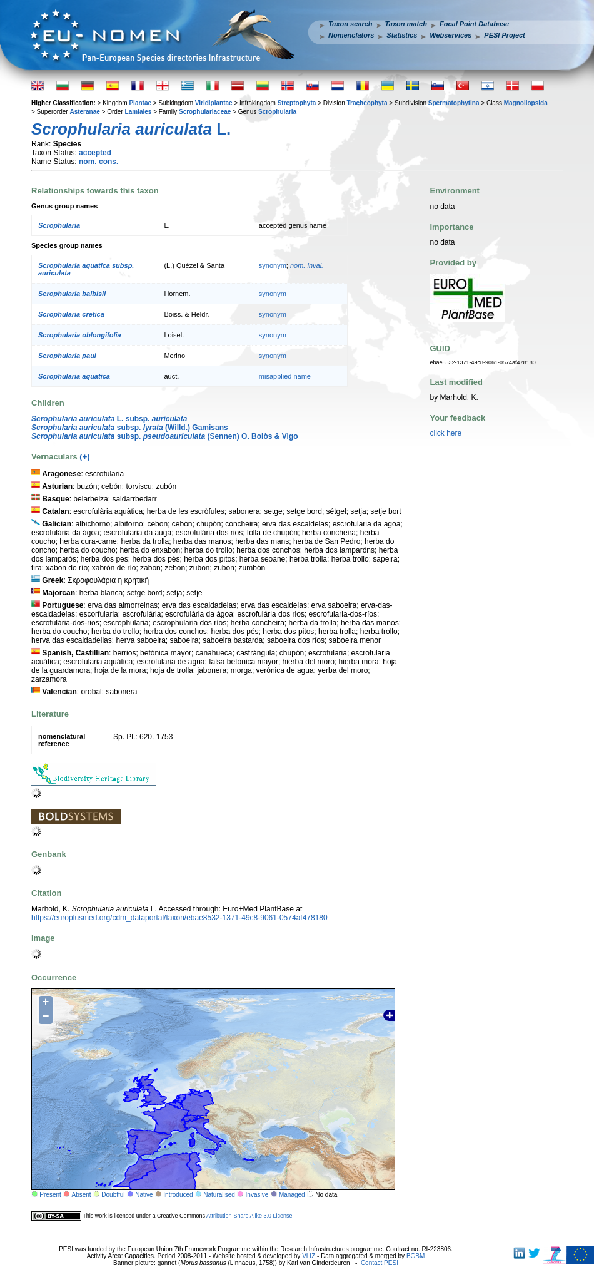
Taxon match (406, 24)
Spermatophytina (454, 103)
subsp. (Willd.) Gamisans (129, 427)
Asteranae (84, 111)
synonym (272, 265)
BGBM (415, 1256)
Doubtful (112, 1194)
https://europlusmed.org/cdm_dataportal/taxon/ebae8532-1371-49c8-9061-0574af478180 (179, 917)
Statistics (401, 35)
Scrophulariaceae (205, 111)
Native (144, 1194)
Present (50, 1194)
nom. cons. (98, 161)
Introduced (178, 1194)
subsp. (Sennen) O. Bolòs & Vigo (164, 436)
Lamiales (138, 111)
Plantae (140, 103)
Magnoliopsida (526, 103)
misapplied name (285, 376)
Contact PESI (379, 1262)
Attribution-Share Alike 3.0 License (249, 1216)
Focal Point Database (474, 24)
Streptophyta (297, 103)
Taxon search (350, 24)
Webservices (450, 35)
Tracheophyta (366, 103)
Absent (81, 1194)
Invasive (257, 1194)
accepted (95, 152)
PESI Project (504, 35)
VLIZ (308, 1256)
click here (446, 433)
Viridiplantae (214, 103)
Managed (292, 1194)
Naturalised (219, 1194)
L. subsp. (109, 418)
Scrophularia (277, 111)
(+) (84, 456)
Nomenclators (351, 35)
